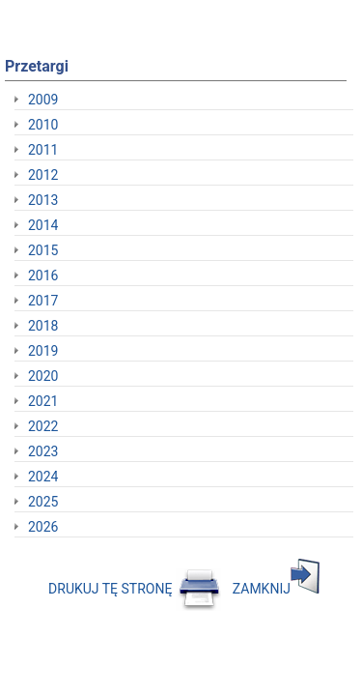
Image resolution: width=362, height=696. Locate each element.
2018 (43, 326)
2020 (43, 376)
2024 (43, 476)
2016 (43, 275)
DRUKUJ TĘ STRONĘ (134, 588)
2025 (43, 501)
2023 (43, 451)
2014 (43, 225)
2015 (43, 250)
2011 (43, 150)
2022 (43, 426)
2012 (43, 175)
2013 (43, 200)
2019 (43, 351)
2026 (43, 527)
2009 (43, 99)
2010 (43, 124)
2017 (43, 300)
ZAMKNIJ (276, 588)
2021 (43, 401)
